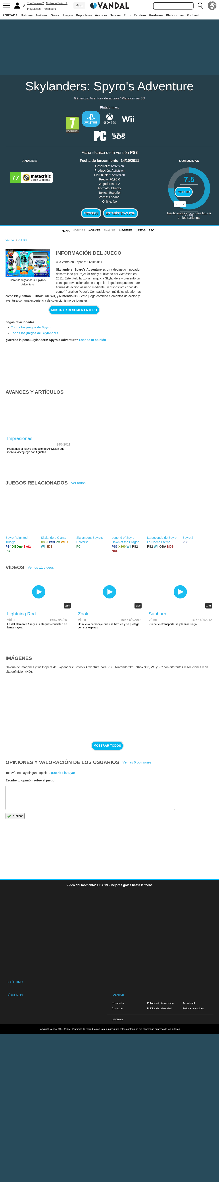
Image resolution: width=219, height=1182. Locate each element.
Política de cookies (193, 1008)
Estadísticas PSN (120, 213)
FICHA (65, 230)
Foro (127, 15)
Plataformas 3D (133, 98)
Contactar (117, 1008)
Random (140, 15)
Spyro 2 (187, 537)
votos (189, 214)
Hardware (156, 15)
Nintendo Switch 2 (56, 3)
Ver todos (78, 483)
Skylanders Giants (53, 537)
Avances (101, 15)
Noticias (27, 15)
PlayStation (34, 8)
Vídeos (141, 230)
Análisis (42, 15)
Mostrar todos (107, 745)
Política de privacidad (159, 1008)
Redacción (118, 1003)
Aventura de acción (104, 98)
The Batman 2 (35, 3)
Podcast (193, 15)
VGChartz (117, 1019)
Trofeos (91, 213)
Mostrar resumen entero (74, 310)
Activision (117, 166)
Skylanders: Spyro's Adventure (109, 86)
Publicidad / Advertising (160, 1003)
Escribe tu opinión (92, 340)
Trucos (116, 15)
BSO (151, 230)
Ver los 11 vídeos (41, 567)
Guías (54, 15)
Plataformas (175, 15)
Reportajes (84, 15)
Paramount (49, 8)
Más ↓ (79, 5)
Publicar (15, 816)
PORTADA (9, 15)
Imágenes (126, 230)
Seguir (183, 192)
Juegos (67, 15)
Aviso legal (188, 1003)
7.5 (189, 179)
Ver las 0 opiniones (137, 762)
